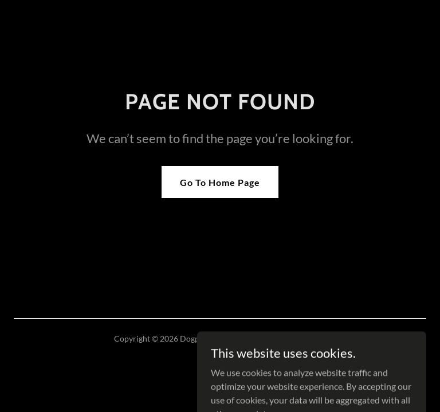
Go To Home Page (220, 182)
